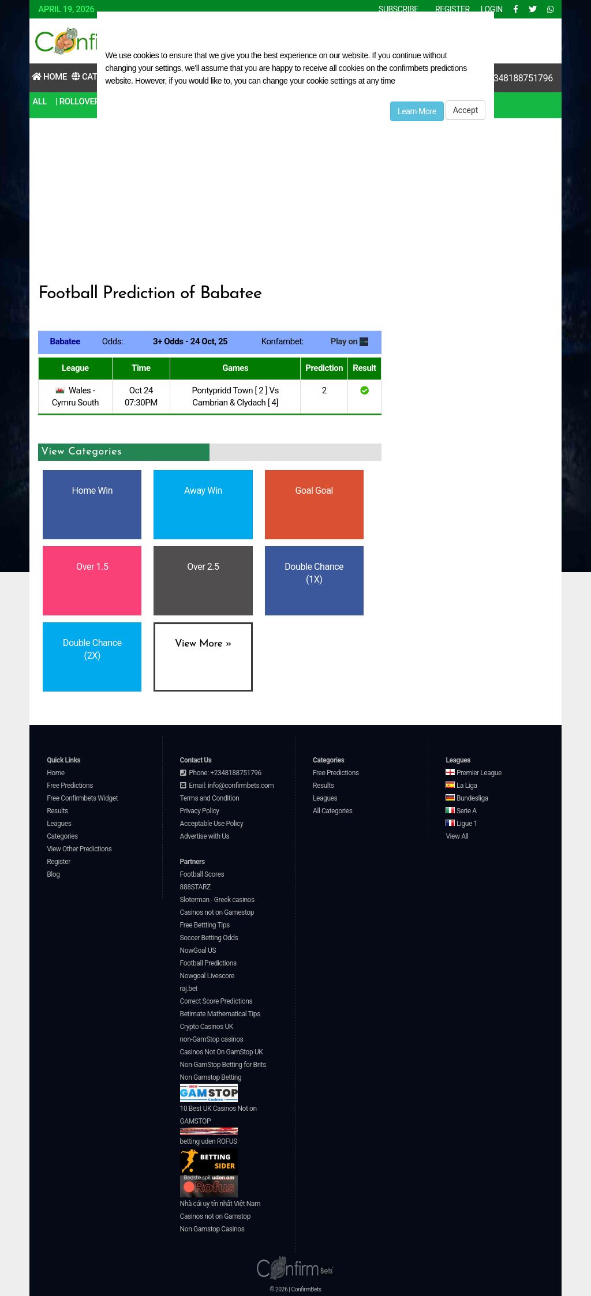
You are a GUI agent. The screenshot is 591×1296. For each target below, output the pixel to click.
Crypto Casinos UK (206, 1027)
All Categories (333, 811)
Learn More (417, 111)
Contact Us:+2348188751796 (496, 78)
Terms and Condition (210, 798)
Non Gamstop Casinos (212, 1229)
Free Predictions (70, 786)
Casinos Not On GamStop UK (221, 1052)
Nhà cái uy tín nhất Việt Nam (220, 1204)
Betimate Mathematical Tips (220, 1014)
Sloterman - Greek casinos (217, 900)
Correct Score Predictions (216, 1001)
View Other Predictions (79, 849)
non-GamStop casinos (212, 1039)
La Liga (461, 786)
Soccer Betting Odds (209, 938)
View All (457, 836)
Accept (465, 110)
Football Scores (202, 874)
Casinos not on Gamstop (215, 1216)
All (39, 101)
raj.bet (188, 989)
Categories (62, 836)
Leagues (59, 824)
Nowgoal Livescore (207, 976)
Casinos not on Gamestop (217, 912)
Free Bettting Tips (205, 925)
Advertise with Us (205, 836)
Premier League (473, 773)
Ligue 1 (461, 824)
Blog (53, 874)
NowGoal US (198, 950)
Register (58, 862)
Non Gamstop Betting (211, 1087)
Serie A (461, 811)
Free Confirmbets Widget (82, 798)
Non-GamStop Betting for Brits (223, 1065)
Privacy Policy (199, 811)
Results (57, 811)
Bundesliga (467, 798)
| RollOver (77, 101)
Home (49, 77)
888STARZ (195, 887)
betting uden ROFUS (209, 1156)
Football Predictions (208, 963)
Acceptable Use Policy (212, 824)
